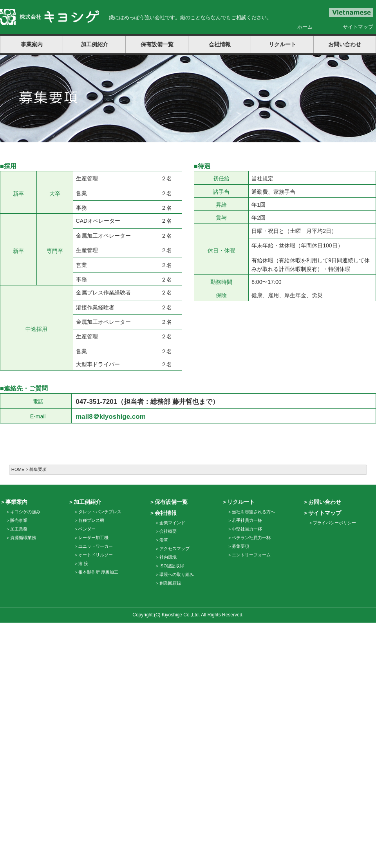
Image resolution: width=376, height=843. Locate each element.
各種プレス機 (91, 520)
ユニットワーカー (95, 546)
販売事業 (18, 520)
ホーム (305, 27)
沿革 (163, 540)
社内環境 (168, 557)
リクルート (282, 44)
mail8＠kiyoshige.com (111, 416)
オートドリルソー (95, 554)
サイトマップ (358, 27)
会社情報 (220, 44)
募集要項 (240, 546)
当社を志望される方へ (253, 511)
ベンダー (87, 529)
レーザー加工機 (93, 537)
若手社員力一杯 (247, 520)
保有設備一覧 (157, 44)
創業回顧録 (170, 583)
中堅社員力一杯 (247, 529)
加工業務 (18, 529)
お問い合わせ (344, 44)
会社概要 (168, 531)
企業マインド (172, 522)
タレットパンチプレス (99, 511)
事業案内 (32, 44)
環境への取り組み (176, 574)
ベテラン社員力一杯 (251, 537)
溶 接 (83, 563)
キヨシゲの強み (25, 511)
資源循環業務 (23, 537)
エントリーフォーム (251, 554)
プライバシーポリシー (334, 522)
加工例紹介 (94, 44)
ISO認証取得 (171, 565)
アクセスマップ (174, 548)
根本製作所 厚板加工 (98, 572)
